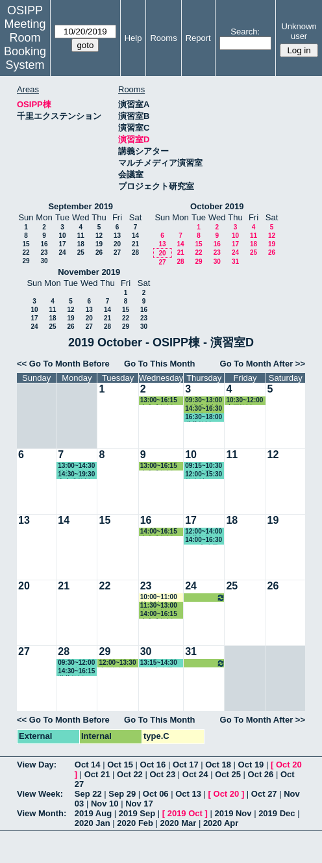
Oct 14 (88, 764)
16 (43, 244)
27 (117, 252)
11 (80, 235)
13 (117, 235)
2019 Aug (93, 813)
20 (117, 244)
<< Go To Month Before (63, 363)
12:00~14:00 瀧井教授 (203, 532)
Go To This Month (159, 363)
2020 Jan (92, 823)
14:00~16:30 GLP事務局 (203, 540)
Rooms (163, 38)
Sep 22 (88, 794)
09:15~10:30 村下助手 (203, 466)
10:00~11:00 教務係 (158, 597)
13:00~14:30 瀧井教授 (76, 466)
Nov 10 (105, 803)
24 (62, 252)
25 (80, 252)
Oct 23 (162, 774)
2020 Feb (135, 823)
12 (99, 235)
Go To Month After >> (262, 363)
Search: (245, 31)
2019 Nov (232, 813)
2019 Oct (185, 813)
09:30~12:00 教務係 (76, 663)
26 (99, 252)
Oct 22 (130, 774)
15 (25, 244)
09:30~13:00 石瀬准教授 (203, 400)
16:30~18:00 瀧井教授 (203, 417)
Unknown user (298, 31)
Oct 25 (228, 774)
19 (99, 244)
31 (235, 261)
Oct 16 (153, 764)
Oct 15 (120, 764)
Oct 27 (264, 794)
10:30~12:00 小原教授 (244, 400)
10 (62, 235)
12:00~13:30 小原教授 (117, 663)
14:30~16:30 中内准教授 (203, 409)
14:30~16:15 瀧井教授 (76, 671)
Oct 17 (186, 764)
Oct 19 (251, 764)
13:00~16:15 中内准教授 (158, 400)
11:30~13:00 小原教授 (158, 606)
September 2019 (80, 206)
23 (43, 252)
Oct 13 (188, 794)
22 (25, 252)
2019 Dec (276, 813)
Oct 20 (289, 764)
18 (80, 244)
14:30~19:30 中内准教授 (76, 474)
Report (198, 38)
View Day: (36, 764)
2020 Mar (178, 823)
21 (135, 244)
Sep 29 (122, 794)
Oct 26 (261, 774)
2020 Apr (220, 823)
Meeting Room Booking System (25, 44)
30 (43, 260)
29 (25, 260)
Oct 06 (156, 794)
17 (62, 244)
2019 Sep (137, 813)
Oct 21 (97, 774)
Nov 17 (139, 803)
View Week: (40, 794)
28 (135, 252)
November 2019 (89, 272)
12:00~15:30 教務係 (203, 474)
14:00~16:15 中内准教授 (158, 532)
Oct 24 (195, 774)
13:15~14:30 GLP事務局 (158, 663)
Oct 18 (218, 764)
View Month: (41, 813)
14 (135, 235)
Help (133, 38)
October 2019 (216, 206)
